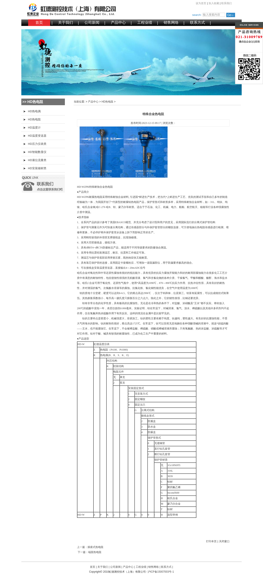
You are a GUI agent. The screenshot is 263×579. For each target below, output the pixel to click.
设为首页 (201, 3)
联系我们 (226, 3)
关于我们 (65, 22)
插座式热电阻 (95, 547)
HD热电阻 (34, 119)
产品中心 (118, 22)
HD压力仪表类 (37, 143)
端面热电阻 (94, 552)
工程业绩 (144, 22)
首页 (39, 22)
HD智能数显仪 (37, 152)
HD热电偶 (34, 111)
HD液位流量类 (37, 160)
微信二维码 (240, 69)
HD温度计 (34, 127)
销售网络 (171, 22)
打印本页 (211, 541)
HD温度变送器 (37, 135)
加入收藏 (213, 3)
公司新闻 (91, 22)
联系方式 (197, 22)
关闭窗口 (224, 541)
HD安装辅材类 (37, 168)
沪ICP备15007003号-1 (161, 571)
